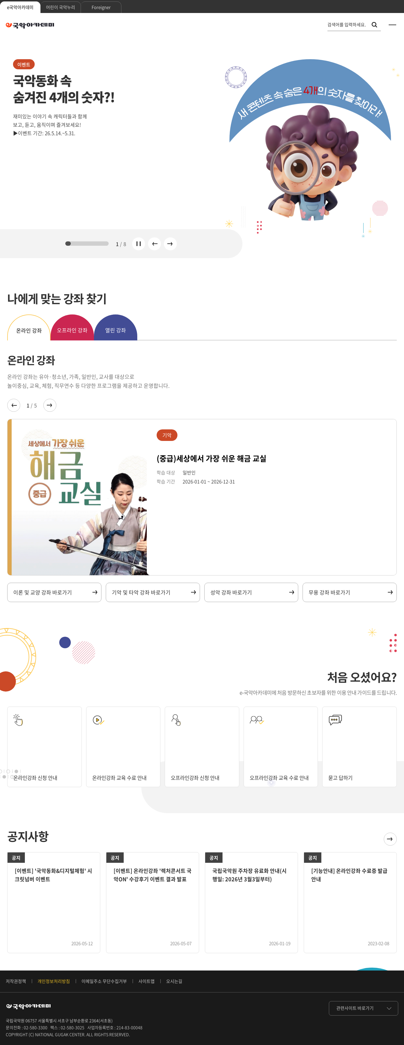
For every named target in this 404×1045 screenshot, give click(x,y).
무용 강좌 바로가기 (350, 592)
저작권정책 (16, 981)
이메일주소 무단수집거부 (104, 981)
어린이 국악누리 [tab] (60, 7)
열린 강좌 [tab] (115, 330)
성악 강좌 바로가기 (252, 592)
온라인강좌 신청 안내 (36, 778)
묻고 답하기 (341, 778)
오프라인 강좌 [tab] (72, 330)
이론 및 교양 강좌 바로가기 (55, 592)
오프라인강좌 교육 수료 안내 (275, 774)
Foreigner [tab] (101, 7)
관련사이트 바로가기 (355, 1008)
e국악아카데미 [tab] (20, 7)
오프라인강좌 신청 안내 (196, 778)
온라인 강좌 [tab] (29, 330)
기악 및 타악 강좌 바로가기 (153, 592)
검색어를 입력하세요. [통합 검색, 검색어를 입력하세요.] (346, 25)
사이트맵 (146, 981)
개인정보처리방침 (54, 981)
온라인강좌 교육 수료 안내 (121, 778)
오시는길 (174, 981)
